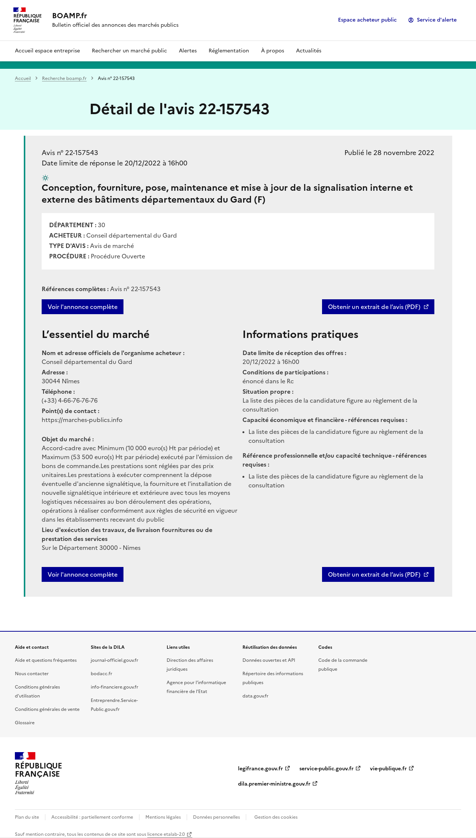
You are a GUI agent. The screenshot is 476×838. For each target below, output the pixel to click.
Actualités (308, 51)
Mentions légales (163, 817)
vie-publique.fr (388, 769)
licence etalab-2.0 (166, 834)
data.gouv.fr (255, 696)
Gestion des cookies (276, 817)
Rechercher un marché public (129, 51)
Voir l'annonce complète (83, 306)
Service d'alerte (437, 20)
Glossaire (25, 722)
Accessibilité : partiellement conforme (92, 817)
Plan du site (27, 817)
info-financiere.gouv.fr (114, 687)
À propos (272, 51)
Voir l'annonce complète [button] (83, 574)
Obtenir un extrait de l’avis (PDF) (374, 306)
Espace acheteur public (367, 20)
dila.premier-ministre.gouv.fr (274, 784)
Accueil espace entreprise (47, 51)
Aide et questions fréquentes (46, 660)
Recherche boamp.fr (64, 78)
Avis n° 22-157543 (70, 153)
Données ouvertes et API (268, 660)
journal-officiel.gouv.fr (114, 660)
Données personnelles (216, 817)
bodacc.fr (101, 673)
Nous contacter (32, 673)
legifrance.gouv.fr (260, 769)
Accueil (23, 78)
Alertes (188, 51)
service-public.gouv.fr (326, 769)
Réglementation (229, 51)
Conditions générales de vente (47, 709)
